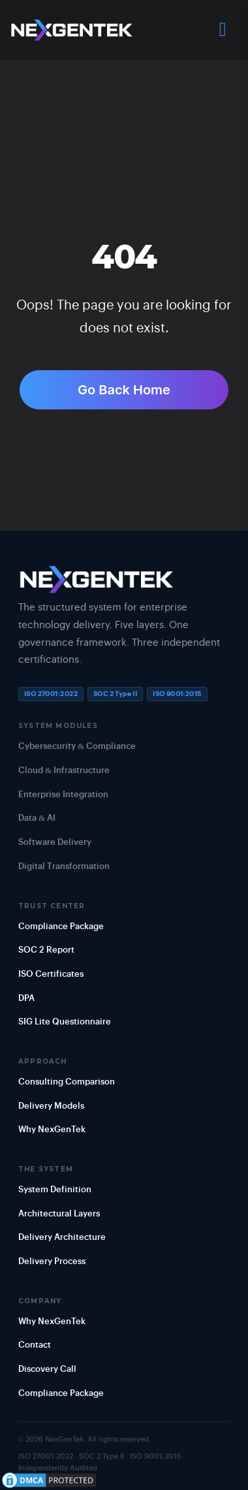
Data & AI (36, 818)
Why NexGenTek (51, 1130)
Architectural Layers (59, 1214)
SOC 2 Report (46, 950)
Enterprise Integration (63, 795)
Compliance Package (61, 927)
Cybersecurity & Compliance (77, 746)
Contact (34, 1345)
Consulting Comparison (66, 1082)
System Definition (54, 1190)
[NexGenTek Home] (72, 30)
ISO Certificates (51, 974)
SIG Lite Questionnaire (64, 1022)
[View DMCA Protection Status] (49, 1480)
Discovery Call (47, 1369)
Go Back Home (124, 390)
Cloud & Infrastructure (64, 771)
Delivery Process (51, 1262)
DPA (26, 998)
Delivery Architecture (62, 1237)
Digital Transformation (64, 867)
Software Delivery (54, 842)
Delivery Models (51, 1106)
